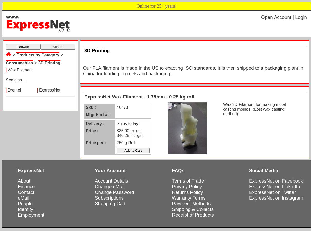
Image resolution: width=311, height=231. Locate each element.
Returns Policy (187, 192)
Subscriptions (109, 198)
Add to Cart (133, 150)
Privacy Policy (187, 186)
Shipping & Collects (193, 209)
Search (57, 47)
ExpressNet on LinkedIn (274, 186)
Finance (26, 186)
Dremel (14, 90)
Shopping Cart (110, 203)
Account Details (111, 181)
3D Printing (49, 63)
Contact (26, 192)
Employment (31, 215)
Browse (23, 47)
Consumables (19, 63)
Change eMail (109, 186)
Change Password (114, 192)
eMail (23, 198)
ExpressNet (49, 90)
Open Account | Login (284, 17)
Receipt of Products (193, 215)
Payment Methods (191, 203)
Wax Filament (20, 70)
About (24, 181)
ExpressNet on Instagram (276, 198)
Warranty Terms (189, 198)
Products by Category (37, 55)
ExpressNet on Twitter (272, 192)
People (25, 203)
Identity (25, 209)
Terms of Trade (188, 181)
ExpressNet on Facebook (276, 181)
